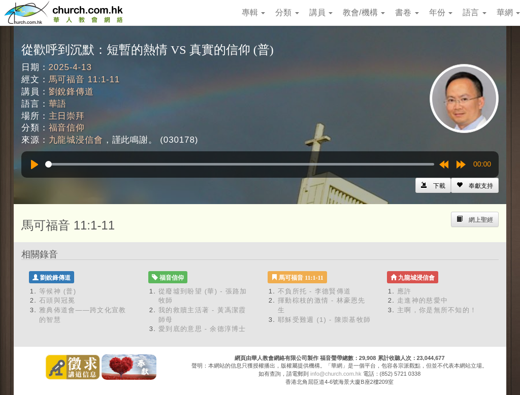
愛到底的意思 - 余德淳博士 (202, 329)
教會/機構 (364, 12)
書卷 (406, 12)
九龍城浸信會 (76, 140)
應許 (404, 291)
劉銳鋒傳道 (71, 91)
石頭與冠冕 (57, 300)
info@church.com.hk (335, 374)
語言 (474, 12)
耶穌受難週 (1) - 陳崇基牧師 (324, 319)
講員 (321, 12)
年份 (440, 12)
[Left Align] (475, 185)
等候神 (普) (57, 291)
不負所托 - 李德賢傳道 (314, 291)
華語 (58, 104)
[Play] (34, 164)
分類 (287, 12)
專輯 (253, 12)
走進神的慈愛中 (422, 300)
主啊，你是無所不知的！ (437, 310)
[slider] (239, 164)
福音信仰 (67, 128)
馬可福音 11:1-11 (84, 79)
